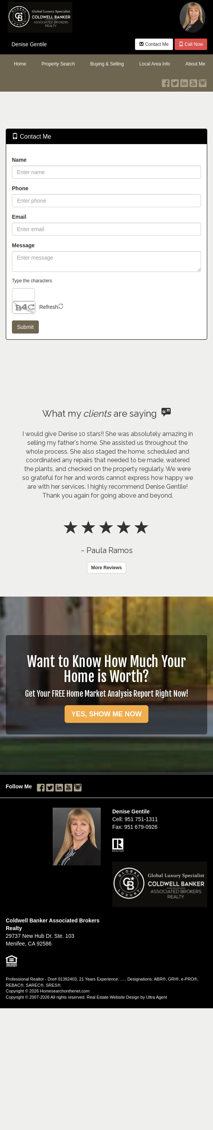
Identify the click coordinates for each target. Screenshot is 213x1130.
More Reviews (106, 567)
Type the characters (32, 280)
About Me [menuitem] (195, 64)
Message (23, 245)
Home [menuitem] (20, 64)
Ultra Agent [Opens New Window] (156, 997)
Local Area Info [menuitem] (154, 64)
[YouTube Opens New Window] (193, 81)
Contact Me (154, 44)
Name (19, 160)
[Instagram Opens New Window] (202, 81)
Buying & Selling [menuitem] (107, 64)
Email (19, 217)
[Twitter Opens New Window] (175, 81)
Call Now (191, 44)
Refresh (48, 307)
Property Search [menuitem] (58, 64)
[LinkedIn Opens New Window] (184, 81)
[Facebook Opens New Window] (165, 81)
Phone (20, 188)
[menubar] (106, 64)
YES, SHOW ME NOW (106, 714)
